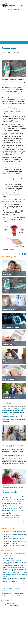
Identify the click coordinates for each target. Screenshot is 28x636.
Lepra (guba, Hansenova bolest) (10, 581)
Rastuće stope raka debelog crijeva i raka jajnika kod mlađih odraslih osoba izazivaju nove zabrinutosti (14, 410)
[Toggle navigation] (25, 42)
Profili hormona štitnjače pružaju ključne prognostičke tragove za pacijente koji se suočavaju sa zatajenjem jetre (14, 562)
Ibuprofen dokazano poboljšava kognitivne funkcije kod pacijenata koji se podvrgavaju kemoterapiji (13, 487)
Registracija (17, 9)
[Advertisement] (14, 26)
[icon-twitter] (20, 6)
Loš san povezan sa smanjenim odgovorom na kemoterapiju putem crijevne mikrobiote (14, 492)
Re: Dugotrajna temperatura (17, 541)
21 (15, 521)
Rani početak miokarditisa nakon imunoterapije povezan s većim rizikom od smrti (13, 451)
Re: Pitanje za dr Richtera (17, 534)
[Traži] (24, 5)
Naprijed (22, 521)
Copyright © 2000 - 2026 (8, 604)
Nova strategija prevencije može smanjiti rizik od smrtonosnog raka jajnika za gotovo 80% (14, 512)
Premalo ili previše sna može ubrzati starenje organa (15, 572)
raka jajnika (12, 416)
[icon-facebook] (22, 6)
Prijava (10, 9)
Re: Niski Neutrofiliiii (16, 545)
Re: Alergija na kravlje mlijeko (18, 531)
